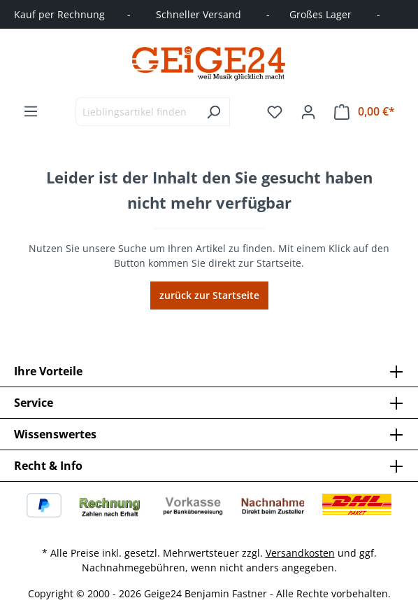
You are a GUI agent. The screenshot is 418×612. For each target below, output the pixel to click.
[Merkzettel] (274, 112)
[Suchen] (213, 111)
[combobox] (136, 111)
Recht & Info (48, 465)
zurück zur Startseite (209, 295)
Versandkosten (300, 552)
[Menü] (31, 111)
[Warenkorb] (364, 111)
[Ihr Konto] (308, 112)
